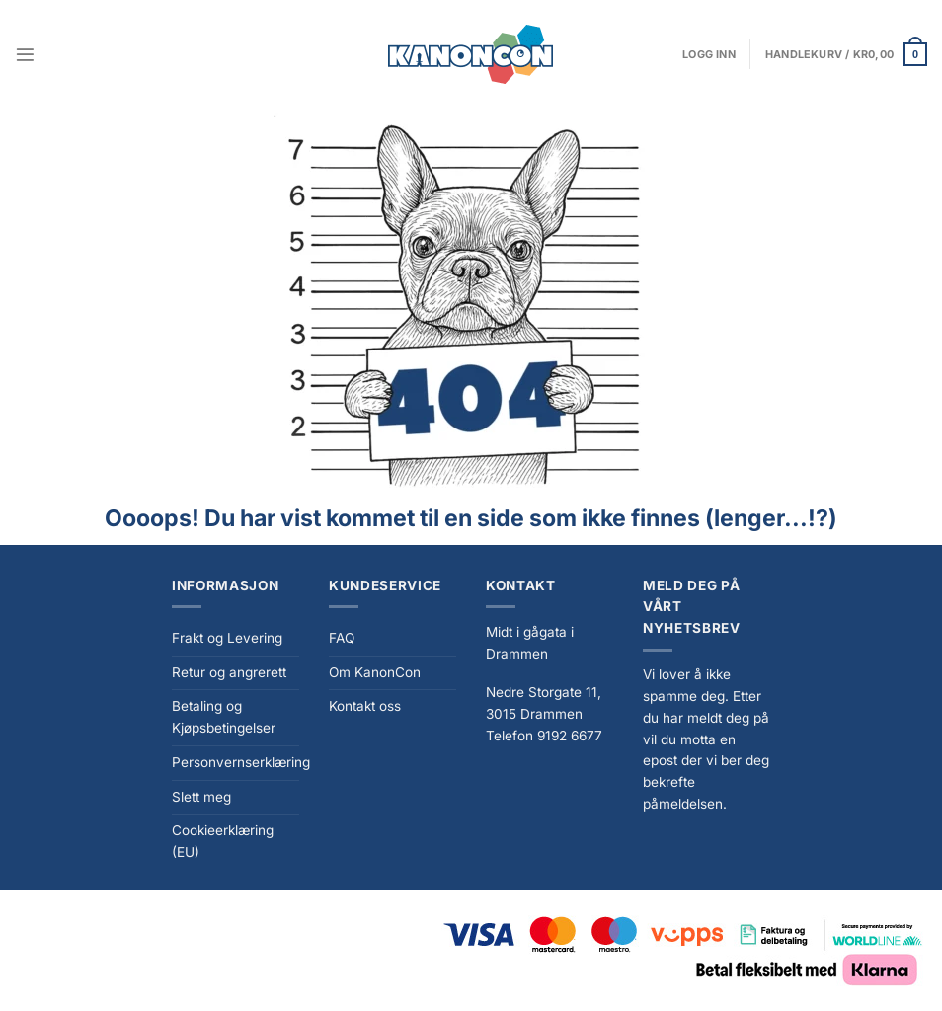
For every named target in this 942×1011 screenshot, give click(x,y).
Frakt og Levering (227, 638)
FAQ (341, 638)
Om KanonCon (375, 672)
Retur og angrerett (229, 672)
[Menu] (25, 55)
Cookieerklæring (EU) (223, 841)
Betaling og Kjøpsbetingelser (223, 717)
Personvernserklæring (241, 762)
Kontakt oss (365, 706)
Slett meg (201, 797)
